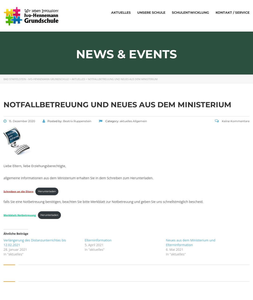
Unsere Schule (151, 12)
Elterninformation (98, 240)
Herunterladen (47, 191)
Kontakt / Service (233, 12)
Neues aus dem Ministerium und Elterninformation (190, 242)
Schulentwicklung (190, 12)
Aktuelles (121, 12)
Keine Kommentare (232, 121)
